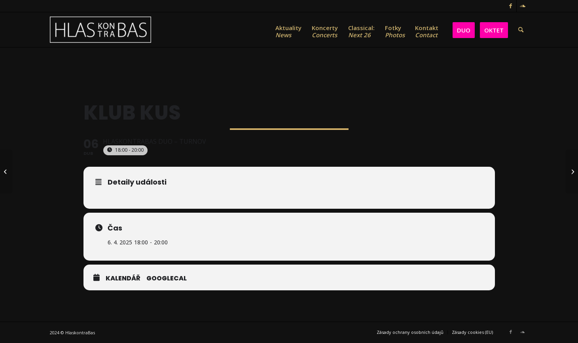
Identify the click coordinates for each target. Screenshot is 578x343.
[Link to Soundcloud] (523, 6)
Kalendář (123, 278)
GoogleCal (166, 278)
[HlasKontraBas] (100, 29)
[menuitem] (288, 29)
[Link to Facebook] (510, 6)
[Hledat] (521, 29)
